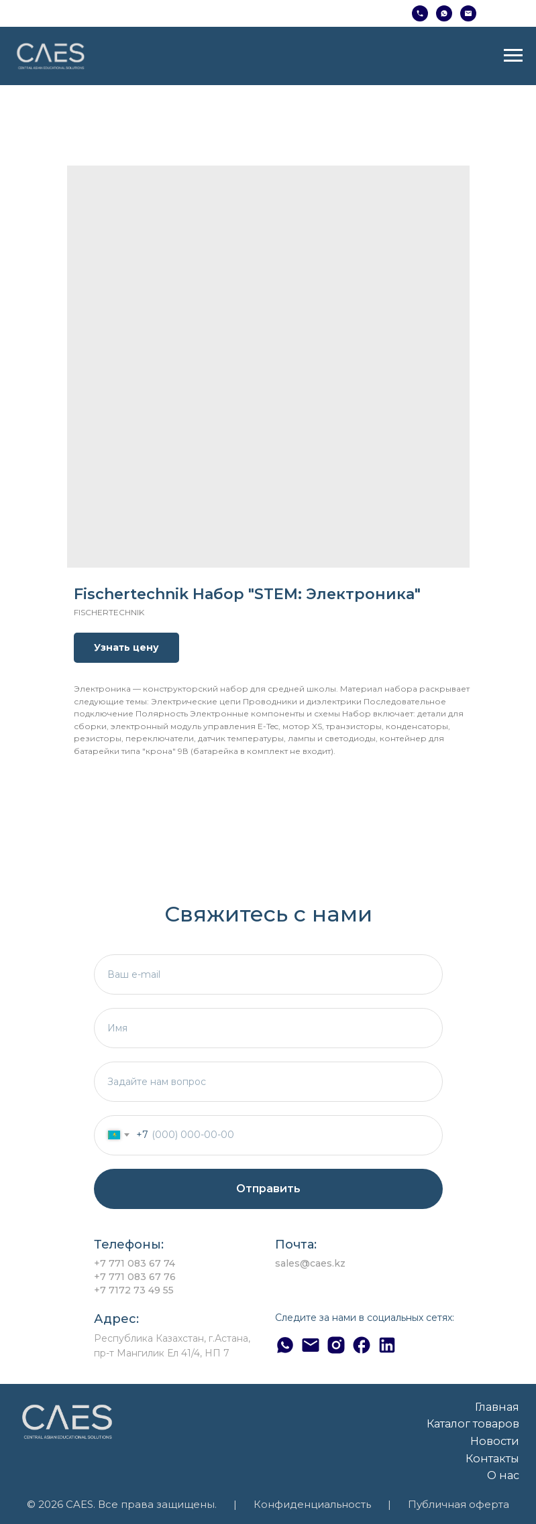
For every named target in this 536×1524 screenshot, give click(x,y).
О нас (503, 1475)
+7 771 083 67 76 (135, 1277)
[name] (268, 1028)
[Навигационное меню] (513, 55)
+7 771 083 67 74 (134, 1263)
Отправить (268, 1188)
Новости (494, 1441)
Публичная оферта (458, 1505)
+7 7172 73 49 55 (134, 1290)
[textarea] (268, 1082)
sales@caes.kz (310, 1263)
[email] (268, 974)
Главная (497, 1406)
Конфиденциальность (312, 1505)
